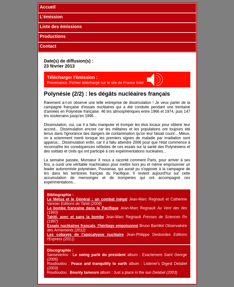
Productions (53, 36)
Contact (48, 46)
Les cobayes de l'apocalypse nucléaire (85, 234)
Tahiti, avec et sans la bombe (75, 217)
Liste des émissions (61, 26)
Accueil (48, 6)
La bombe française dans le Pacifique (83, 208)
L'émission (51, 16)
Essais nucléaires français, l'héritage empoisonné (92, 226)
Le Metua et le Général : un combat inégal (87, 199)
